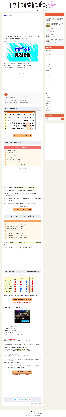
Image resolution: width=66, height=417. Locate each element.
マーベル (48, 77)
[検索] (62, 119)
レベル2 (48, 60)
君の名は (48, 75)
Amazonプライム (37, 405)
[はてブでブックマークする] (22, 399)
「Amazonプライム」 (25, 295)
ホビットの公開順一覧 (10, 97)
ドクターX (48, 99)
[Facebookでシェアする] (18, 399)
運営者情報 (40, 414)
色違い (48, 66)
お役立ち (44, 10)
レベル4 (48, 64)
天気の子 (48, 73)
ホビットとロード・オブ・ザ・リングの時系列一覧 (15, 100)
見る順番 (36, 403)
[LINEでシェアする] (26, 399)
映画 (30, 10)
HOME (21, 10)
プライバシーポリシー (28, 414)
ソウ (47, 87)
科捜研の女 (49, 97)
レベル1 (48, 58)
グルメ (48, 105)
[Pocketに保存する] (30, 399)
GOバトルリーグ (50, 52)
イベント (48, 108)
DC (47, 79)
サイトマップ (35, 414)
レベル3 (48, 62)
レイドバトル (49, 56)
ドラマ (34, 10)
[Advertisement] (22, 25)
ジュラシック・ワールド (51, 83)
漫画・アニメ (39, 10)
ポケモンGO (26, 10)
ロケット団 (49, 54)
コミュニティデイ (50, 68)
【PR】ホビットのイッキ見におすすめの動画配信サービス (17, 102)
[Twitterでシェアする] (14, 399)
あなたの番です (49, 101)
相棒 (47, 95)
